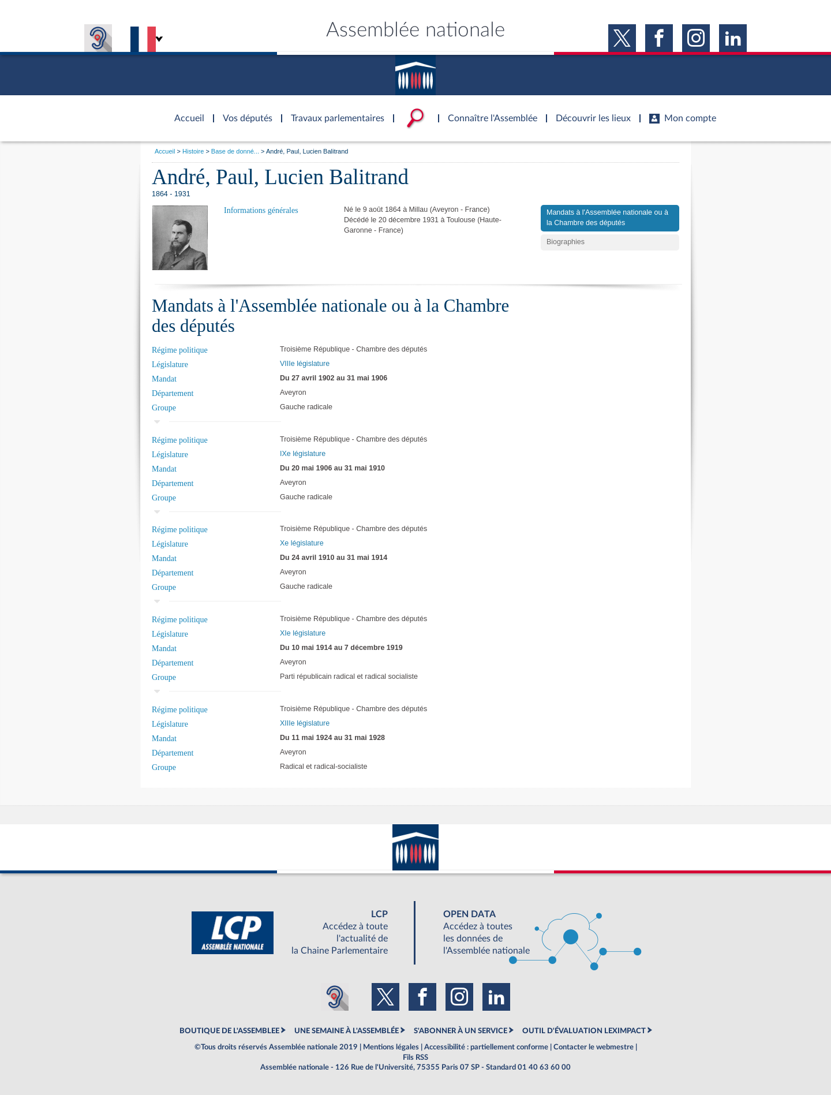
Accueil (165, 151)
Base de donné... (235, 151)
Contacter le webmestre (593, 1047)
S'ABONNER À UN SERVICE (460, 1030)
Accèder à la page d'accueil (185, 111)
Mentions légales (391, 1047)
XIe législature (302, 633)
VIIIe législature (305, 364)
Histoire (193, 151)
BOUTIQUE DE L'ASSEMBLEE (229, 1030)
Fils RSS (415, 1057)
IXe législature (302, 454)
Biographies (565, 242)
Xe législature (302, 543)
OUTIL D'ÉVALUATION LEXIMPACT (584, 1030)
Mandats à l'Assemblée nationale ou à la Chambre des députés (607, 217)
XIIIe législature (305, 723)
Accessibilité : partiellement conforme (486, 1047)
